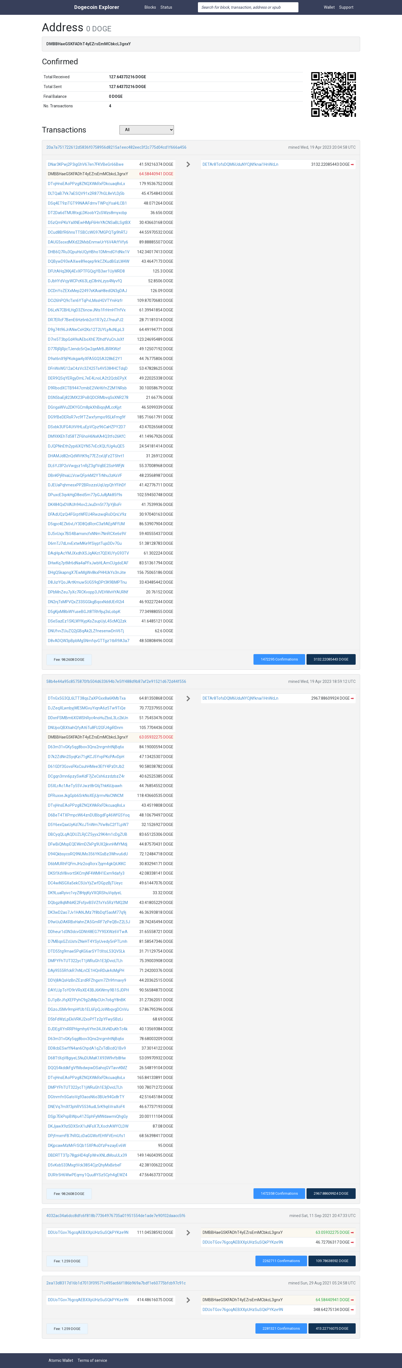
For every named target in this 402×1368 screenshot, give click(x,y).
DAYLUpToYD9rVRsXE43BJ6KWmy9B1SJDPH (88, 990)
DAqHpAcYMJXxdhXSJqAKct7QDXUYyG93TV (88, 553)
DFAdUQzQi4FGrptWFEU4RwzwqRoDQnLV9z (87, 514)
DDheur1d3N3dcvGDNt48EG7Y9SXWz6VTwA (88, 931)
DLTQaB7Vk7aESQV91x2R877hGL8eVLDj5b (86, 193)
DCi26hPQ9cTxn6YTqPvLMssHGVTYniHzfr (85, 300)
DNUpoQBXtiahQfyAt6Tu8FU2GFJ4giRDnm (85, 727)
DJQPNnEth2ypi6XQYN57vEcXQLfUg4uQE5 (86, 446)
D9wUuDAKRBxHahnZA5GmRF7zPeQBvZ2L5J (89, 922)
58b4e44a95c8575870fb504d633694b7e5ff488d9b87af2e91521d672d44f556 (116, 681)
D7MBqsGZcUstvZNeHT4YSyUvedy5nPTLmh (87, 941)
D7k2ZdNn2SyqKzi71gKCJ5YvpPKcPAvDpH (86, 756)
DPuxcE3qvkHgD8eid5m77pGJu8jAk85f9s (85, 495)
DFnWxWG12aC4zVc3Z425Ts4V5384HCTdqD (88, 368)
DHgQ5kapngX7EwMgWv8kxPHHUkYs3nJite (87, 572)
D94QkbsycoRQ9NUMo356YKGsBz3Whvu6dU (88, 854)
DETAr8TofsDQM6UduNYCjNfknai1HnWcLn (240, 164)
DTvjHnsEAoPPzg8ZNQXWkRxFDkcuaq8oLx (86, 183)
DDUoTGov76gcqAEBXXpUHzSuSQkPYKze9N (88, 1232)
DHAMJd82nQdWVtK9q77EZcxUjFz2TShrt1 (86, 456)
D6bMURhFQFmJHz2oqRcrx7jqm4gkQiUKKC (87, 863)
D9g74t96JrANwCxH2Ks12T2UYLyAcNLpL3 (86, 329)
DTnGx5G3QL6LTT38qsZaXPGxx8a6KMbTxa (87, 698)
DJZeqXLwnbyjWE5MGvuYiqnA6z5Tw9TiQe (87, 708)
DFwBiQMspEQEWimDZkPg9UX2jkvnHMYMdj (87, 844)
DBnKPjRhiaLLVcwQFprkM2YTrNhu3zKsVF (85, 475)
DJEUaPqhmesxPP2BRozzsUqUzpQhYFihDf (87, 485)
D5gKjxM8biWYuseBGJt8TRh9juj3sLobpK (84, 611)
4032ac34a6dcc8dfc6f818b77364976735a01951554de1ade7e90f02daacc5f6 (115, 1215)
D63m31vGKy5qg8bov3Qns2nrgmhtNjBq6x (86, 747)
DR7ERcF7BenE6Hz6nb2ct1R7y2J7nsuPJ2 (85, 320)
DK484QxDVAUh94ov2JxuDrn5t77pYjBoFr (85, 504)
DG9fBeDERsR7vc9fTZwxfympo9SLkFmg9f (87, 417)
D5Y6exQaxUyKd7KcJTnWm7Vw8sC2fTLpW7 (88, 824)
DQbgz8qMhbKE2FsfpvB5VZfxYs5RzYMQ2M (88, 902)
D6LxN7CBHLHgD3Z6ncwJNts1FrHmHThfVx (87, 310)
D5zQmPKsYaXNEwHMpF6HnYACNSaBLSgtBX (89, 222)
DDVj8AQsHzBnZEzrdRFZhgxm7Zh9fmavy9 (87, 980)
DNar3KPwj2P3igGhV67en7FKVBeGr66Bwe (86, 164)
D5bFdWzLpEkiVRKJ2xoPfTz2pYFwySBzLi (85, 1019)
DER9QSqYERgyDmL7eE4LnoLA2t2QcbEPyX (87, 378)
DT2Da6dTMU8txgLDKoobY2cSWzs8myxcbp (87, 212)
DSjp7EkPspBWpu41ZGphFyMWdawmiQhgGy (88, 1116)
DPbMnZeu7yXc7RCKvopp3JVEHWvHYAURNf (88, 592)
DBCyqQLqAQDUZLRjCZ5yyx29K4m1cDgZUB (87, 834)
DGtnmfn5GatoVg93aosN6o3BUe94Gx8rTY (86, 1097)
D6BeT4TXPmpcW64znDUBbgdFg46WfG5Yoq (89, 815)
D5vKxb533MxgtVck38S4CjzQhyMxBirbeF (84, 1165)
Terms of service (92, 1360)
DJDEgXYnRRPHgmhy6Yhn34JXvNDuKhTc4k (88, 1029)
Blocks (150, 7)
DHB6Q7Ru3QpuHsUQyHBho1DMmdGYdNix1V (89, 252)
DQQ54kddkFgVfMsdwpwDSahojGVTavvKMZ (87, 1068)
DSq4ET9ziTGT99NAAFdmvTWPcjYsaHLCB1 (87, 203)
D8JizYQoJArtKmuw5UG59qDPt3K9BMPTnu (87, 582)
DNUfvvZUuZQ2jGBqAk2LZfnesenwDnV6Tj (86, 631)
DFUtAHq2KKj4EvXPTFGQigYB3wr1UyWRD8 (86, 271)
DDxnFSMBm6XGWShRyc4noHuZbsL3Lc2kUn (88, 718)
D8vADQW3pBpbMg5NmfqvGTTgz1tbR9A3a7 (88, 640)
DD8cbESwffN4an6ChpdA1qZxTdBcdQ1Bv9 (87, 1048)
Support (346, 7)
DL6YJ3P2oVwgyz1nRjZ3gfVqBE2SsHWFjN (86, 465)
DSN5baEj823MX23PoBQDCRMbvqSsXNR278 (88, 397)
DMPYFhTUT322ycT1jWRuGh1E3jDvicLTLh (85, 960)
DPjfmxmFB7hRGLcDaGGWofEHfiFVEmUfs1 (86, 1135)
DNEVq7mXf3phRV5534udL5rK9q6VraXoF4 (86, 1106)
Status (166, 7)
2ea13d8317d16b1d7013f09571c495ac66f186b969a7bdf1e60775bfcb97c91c (116, 1283)
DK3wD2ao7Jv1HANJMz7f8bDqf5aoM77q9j (87, 912)
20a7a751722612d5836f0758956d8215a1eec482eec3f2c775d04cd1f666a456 (116, 147)
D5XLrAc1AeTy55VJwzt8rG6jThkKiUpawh (85, 786)
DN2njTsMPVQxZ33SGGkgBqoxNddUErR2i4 (86, 602)
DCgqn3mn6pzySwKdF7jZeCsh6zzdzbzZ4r (86, 776)
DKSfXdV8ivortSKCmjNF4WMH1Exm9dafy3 (86, 873)
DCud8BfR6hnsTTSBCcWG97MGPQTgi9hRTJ (87, 232)
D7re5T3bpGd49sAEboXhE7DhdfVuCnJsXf (86, 339)
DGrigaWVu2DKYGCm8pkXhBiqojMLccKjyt (84, 407)
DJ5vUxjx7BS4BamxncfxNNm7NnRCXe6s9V (87, 533)
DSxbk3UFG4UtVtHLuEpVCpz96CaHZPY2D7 (86, 427)
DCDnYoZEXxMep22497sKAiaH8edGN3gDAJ (87, 290)
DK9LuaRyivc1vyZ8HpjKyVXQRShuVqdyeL (85, 893)
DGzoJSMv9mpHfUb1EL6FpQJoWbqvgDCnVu (88, 1009)
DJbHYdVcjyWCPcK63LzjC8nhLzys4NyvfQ (85, 281)
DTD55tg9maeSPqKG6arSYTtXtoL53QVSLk (86, 951)
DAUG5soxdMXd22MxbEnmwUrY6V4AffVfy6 (88, 242)
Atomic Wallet (61, 1360)
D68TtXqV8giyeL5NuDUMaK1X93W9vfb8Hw (87, 1058)
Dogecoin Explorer (96, 7)
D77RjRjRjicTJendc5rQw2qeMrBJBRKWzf (84, 349)
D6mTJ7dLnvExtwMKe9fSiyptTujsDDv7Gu (85, 543)
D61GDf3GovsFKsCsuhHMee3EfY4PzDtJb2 (86, 766)
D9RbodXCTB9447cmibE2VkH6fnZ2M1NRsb (87, 388)
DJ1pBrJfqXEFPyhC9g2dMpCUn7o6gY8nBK (87, 1000)
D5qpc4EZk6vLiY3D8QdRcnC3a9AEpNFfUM (86, 524)
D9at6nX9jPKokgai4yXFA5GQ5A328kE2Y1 (85, 358)
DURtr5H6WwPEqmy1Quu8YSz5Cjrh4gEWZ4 (87, 1175)
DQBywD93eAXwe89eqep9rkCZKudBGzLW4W (88, 261)
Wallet (329, 7)
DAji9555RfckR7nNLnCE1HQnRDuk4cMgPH (86, 970)
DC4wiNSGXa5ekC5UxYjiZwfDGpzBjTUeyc (85, 883)
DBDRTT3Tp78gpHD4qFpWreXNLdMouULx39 (87, 1155)
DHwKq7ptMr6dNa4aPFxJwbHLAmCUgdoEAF (88, 563)
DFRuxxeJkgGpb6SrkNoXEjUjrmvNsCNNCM (85, 795)
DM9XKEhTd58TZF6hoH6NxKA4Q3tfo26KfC (87, 436)
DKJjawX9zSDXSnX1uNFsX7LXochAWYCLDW (88, 1126)
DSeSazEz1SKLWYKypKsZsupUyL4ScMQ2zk (87, 621)
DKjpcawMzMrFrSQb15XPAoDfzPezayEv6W (87, 1145)
